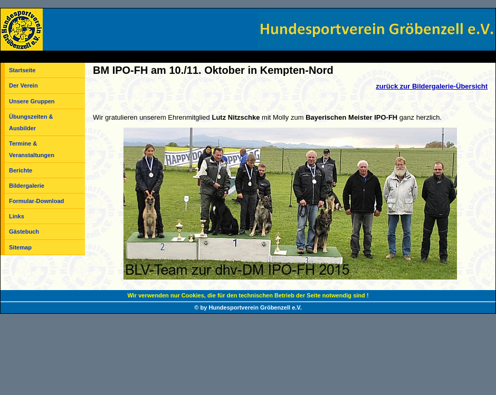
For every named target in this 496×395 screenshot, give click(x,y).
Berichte (20, 170)
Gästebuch (24, 231)
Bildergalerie (26, 185)
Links (16, 216)
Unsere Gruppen (32, 101)
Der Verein (23, 85)
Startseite (22, 70)
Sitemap (20, 247)
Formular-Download (36, 201)
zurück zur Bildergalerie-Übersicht (432, 86)
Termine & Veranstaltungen (31, 149)
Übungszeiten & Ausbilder (31, 122)
